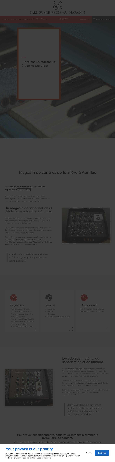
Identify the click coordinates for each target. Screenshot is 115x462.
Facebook (47, 458)
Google (39, 458)
